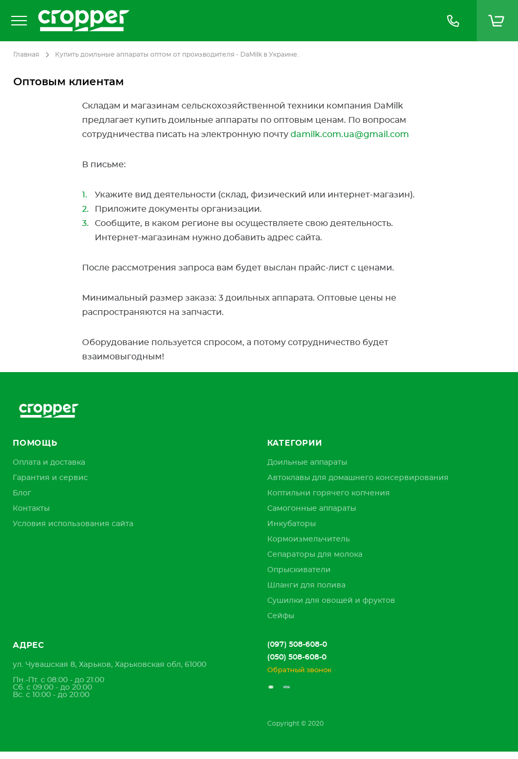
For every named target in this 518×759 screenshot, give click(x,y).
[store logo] (231, 20)
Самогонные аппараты (311, 508)
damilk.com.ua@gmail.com (349, 134)
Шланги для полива (306, 585)
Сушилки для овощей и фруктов (331, 600)
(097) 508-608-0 (297, 644)
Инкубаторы (291, 524)
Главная (26, 54)
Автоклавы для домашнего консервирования (358, 478)
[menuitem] (49, 462)
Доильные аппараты (307, 462)
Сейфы (280, 616)
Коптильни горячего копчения (328, 493)
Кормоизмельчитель (308, 539)
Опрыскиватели (299, 570)
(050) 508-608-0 (296, 657)
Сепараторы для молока (314, 554)
